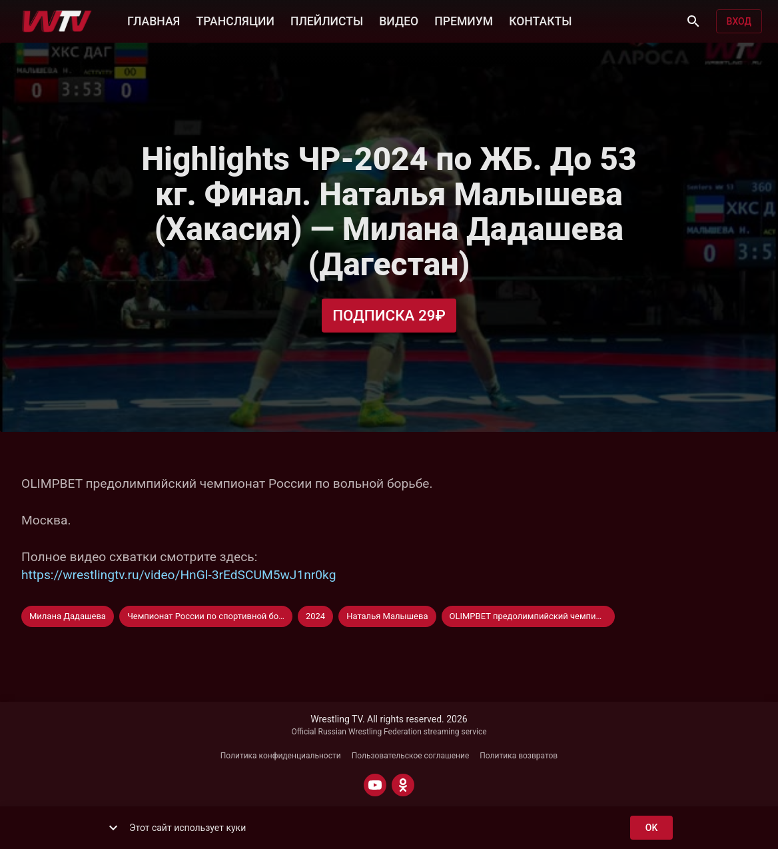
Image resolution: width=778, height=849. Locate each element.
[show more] (113, 828)
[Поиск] (693, 21)
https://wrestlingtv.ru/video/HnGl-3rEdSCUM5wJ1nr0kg (178, 574)
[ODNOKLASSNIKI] (403, 785)
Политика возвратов (519, 755)
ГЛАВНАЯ (153, 20)
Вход (739, 21)
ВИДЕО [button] (398, 20)
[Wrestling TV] (57, 21)
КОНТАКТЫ (540, 20)
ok (651, 828)
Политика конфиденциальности (280, 755)
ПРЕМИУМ (463, 20)
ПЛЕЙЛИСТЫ (326, 20)
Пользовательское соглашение (411, 755)
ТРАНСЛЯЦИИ (235, 20)
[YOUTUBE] (375, 785)
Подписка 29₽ (389, 316)
